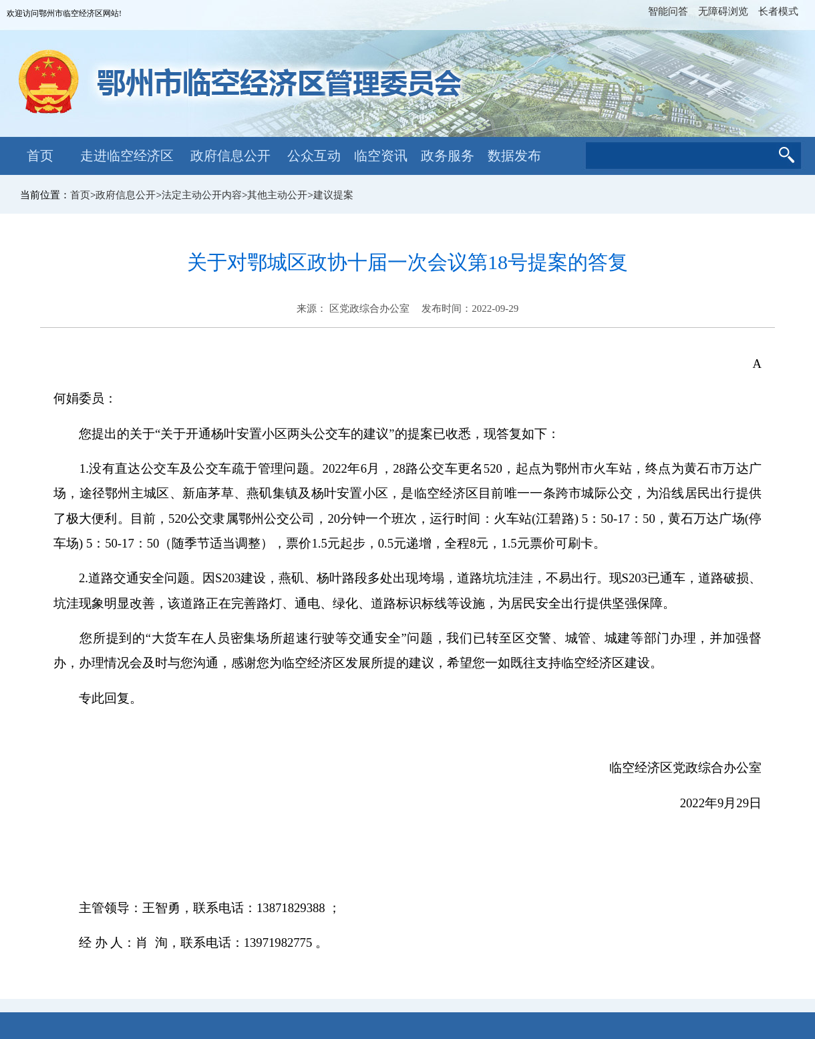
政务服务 (447, 155)
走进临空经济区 (127, 155)
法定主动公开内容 (202, 195)
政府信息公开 (230, 155)
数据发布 (514, 155)
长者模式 (778, 11)
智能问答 (668, 11)
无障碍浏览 (723, 11)
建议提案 (333, 195)
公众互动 (314, 155)
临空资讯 (381, 155)
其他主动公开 (277, 195)
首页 (40, 155)
